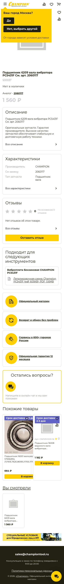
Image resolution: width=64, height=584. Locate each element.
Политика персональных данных (32, 570)
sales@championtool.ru (32, 554)
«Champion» (22, 576)
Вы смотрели (17, 487)
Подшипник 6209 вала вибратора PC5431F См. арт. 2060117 (13, 518)
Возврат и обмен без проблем (38, 320)
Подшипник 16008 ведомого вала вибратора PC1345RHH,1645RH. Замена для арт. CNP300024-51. (45, 446)
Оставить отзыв (32, 237)
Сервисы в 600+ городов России (35, 339)
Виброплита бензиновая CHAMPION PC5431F (30, 272)
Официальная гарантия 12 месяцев (36, 358)
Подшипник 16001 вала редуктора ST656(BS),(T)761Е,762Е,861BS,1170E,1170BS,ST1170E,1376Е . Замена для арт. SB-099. (27, 459)
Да (9, 20)
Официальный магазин (34, 301)
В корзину (27, 476)
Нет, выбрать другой (22, 28)
